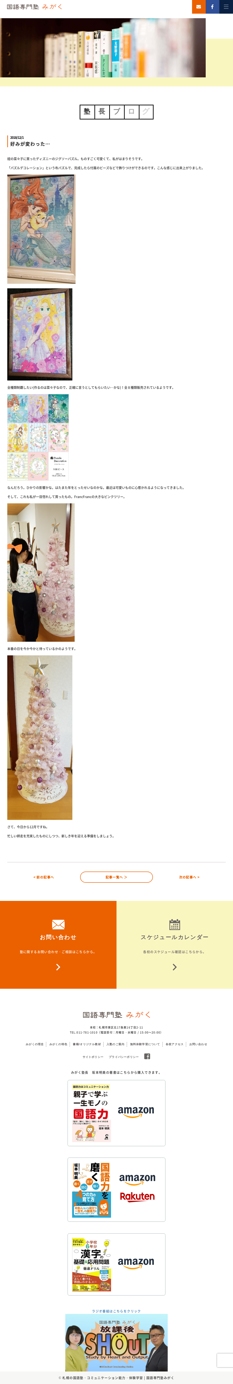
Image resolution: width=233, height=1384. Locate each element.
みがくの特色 (58, 1044)
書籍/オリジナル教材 (87, 1044)
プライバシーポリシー (124, 1057)
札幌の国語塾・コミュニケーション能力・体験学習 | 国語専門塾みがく (118, 1377)
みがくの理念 (35, 1044)
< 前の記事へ (43, 877)
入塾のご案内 (115, 1044)
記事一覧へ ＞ (117, 877)
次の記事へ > (189, 877)
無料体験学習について (145, 1044)
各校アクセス (175, 1044)
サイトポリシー (93, 1057)
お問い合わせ (198, 1044)
